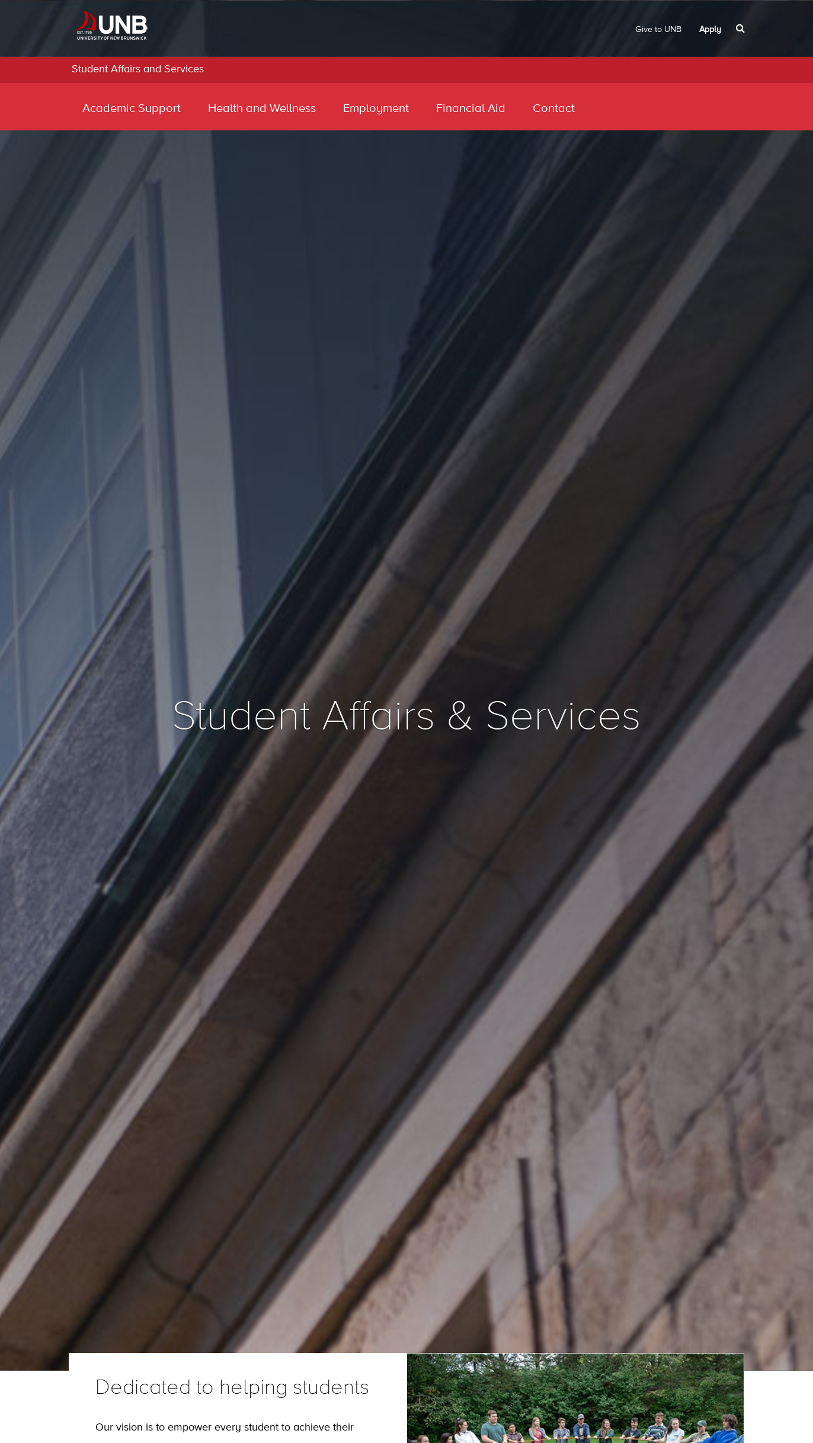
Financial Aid (470, 109)
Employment (376, 109)
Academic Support (131, 109)
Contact (554, 109)
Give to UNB (658, 29)
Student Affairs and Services (138, 69)
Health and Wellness (262, 109)
